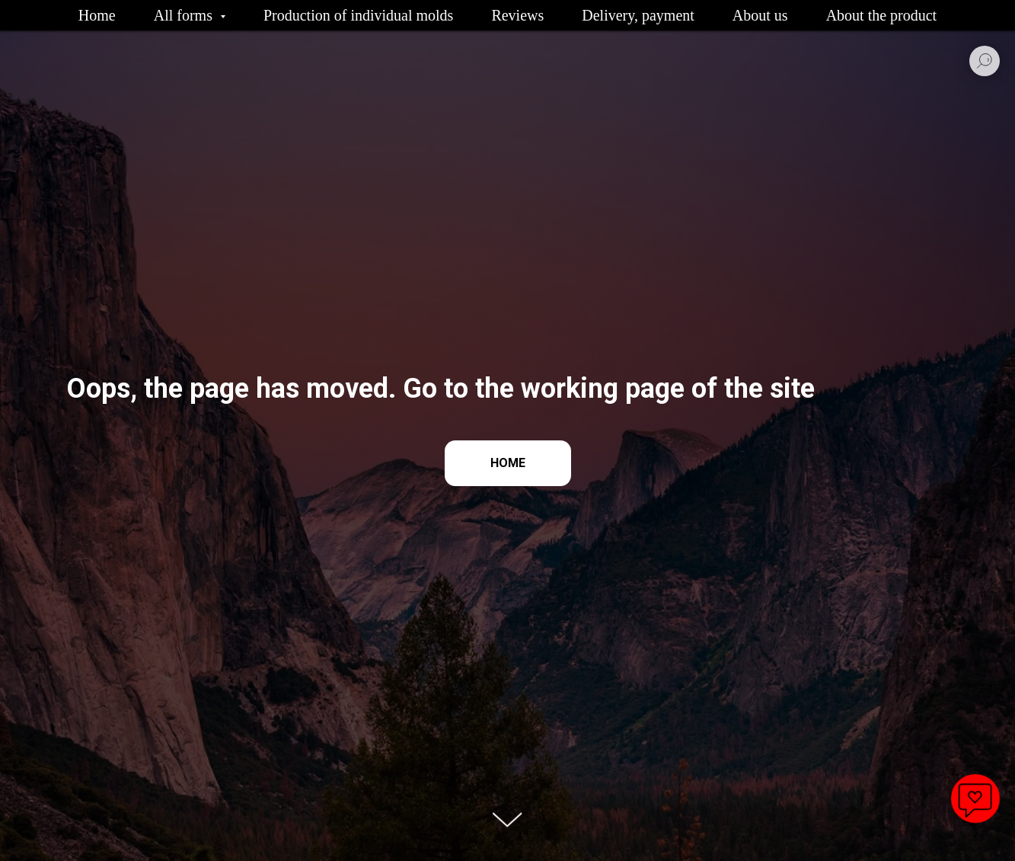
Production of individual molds (358, 15)
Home (97, 15)
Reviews (517, 15)
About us (760, 15)
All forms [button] (185, 15)
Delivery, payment (638, 15)
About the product (881, 15)
